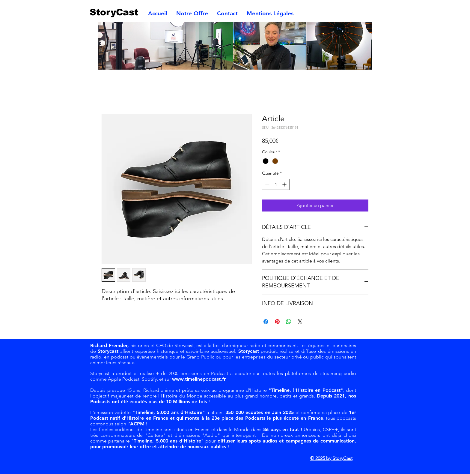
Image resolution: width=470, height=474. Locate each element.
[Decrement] (266, 184)
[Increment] (285, 184)
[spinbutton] (275, 184)
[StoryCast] (117, 12)
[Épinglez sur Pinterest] (277, 321)
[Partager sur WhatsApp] (288, 321)
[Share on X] (300, 321)
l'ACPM (135, 424)
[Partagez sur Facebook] (265, 321)
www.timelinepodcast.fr (199, 379)
